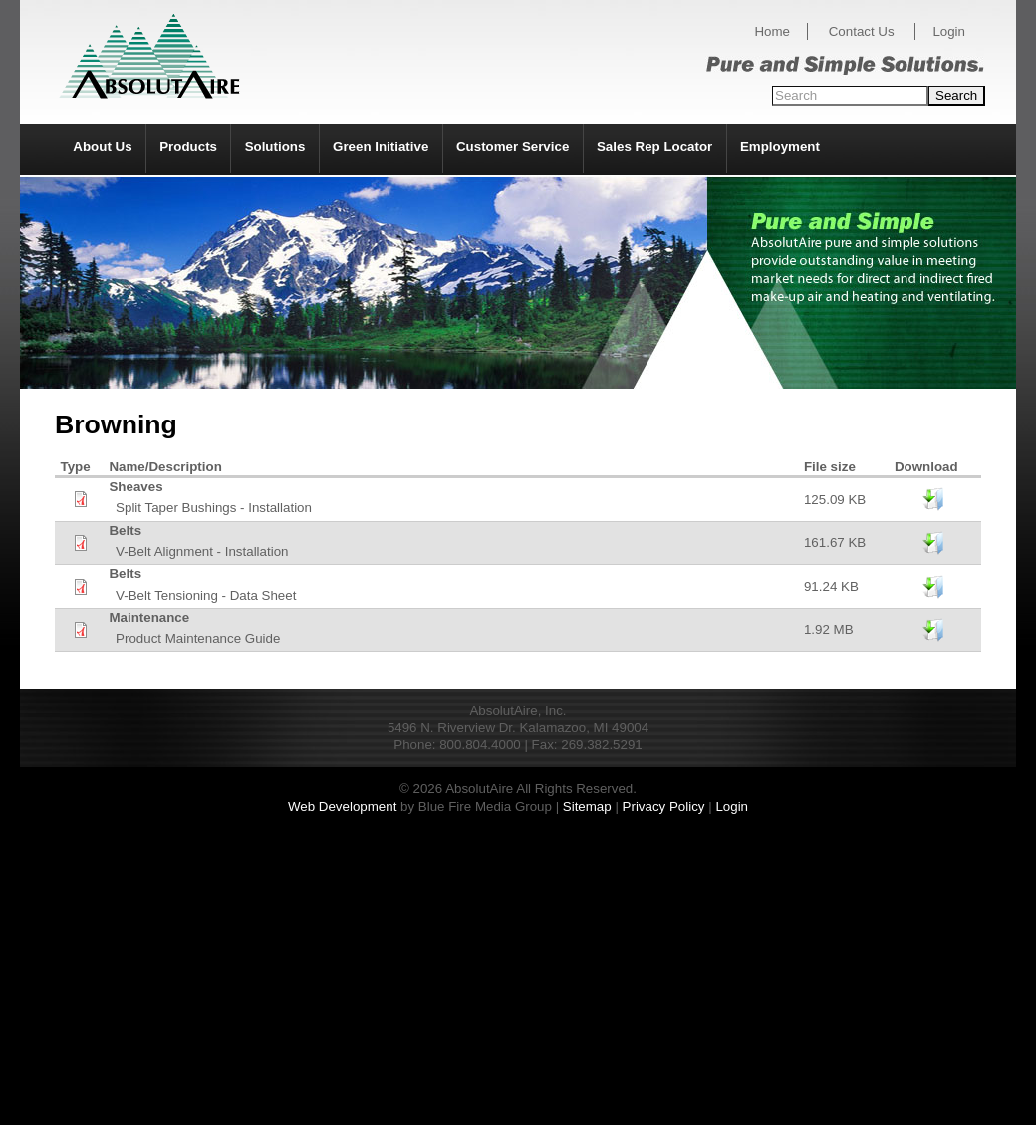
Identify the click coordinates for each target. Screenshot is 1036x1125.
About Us (102, 147)
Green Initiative (380, 147)
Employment (780, 147)
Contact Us (862, 31)
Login (948, 31)
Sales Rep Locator (654, 147)
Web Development (342, 806)
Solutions (275, 147)
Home (772, 31)
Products (188, 147)
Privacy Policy (664, 806)
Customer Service (512, 147)
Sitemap (587, 806)
